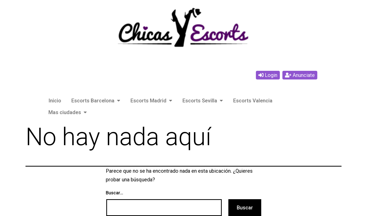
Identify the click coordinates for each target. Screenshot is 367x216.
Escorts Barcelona (95, 101)
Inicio (54, 101)
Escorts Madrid (151, 101)
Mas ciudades (67, 112)
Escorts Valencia (252, 101)
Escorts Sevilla (202, 101)
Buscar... (114, 192)
